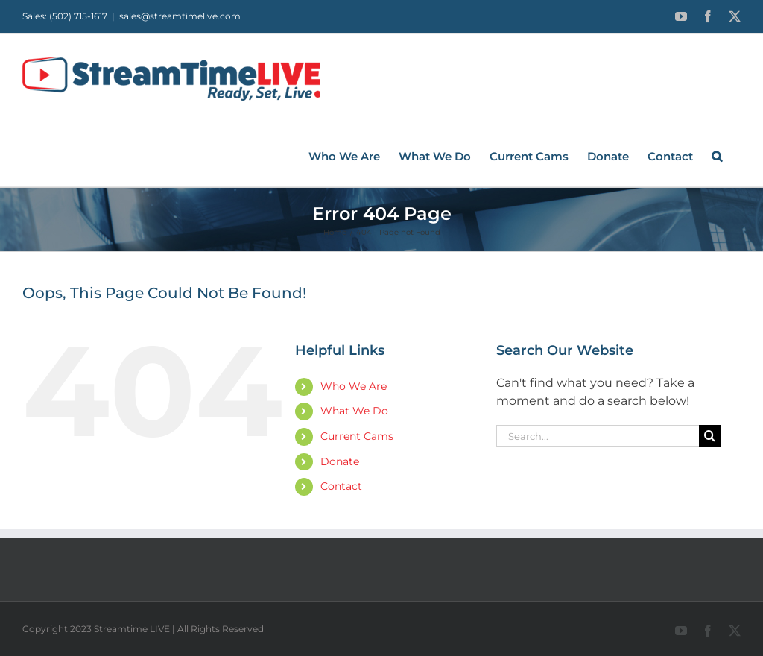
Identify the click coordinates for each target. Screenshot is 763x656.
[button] (717, 155)
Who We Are (353, 386)
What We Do (354, 410)
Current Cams (356, 436)
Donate (339, 461)
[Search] (710, 436)
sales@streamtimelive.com (180, 16)
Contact (341, 486)
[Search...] (597, 436)
